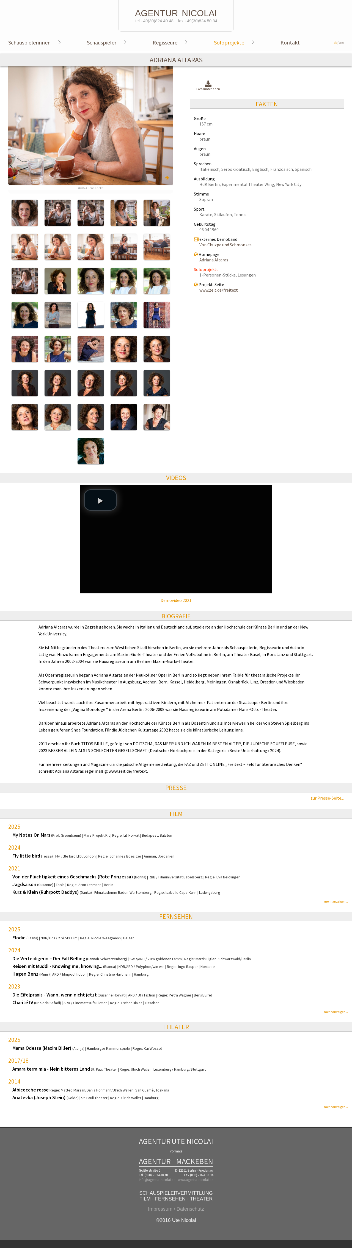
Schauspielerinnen (29, 42)
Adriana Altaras (213, 260)
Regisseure (165, 42)
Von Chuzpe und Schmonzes (225, 244)
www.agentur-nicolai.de (195, 1179)
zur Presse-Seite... (327, 798)
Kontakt (290, 42)
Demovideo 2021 (176, 600)
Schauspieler (101, 42)
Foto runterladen (208, 86)
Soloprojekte (229, 42)
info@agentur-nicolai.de (157, 1179)
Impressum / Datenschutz (176, 1209)
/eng (339, 42)
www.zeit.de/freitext (218, 290)
